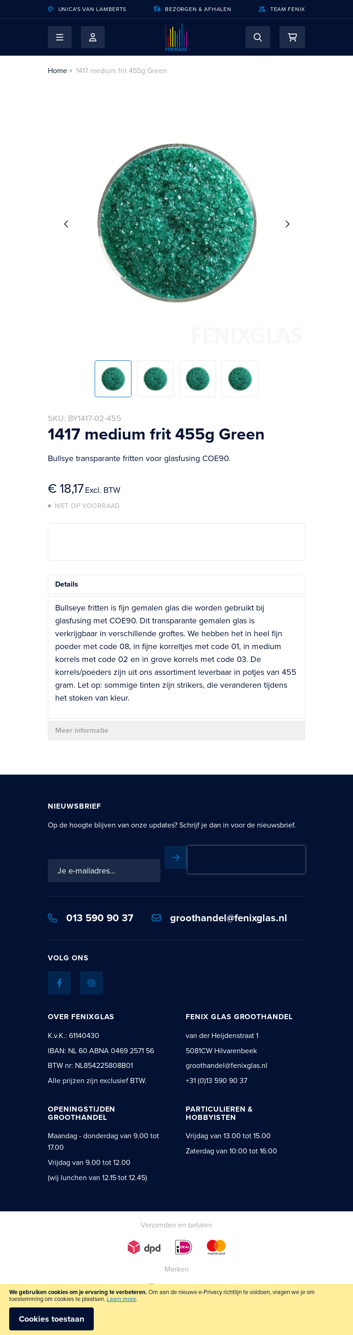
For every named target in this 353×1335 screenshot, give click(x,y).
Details (66, 584)
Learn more (121, 1299)
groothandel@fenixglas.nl (219, 917)
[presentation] (246, 859)
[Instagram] (91, 982)
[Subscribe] (176, 857)
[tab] (176, 584)
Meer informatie (81, 730)
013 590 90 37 (90, 917)
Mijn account (93, 37)
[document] (176, 1309)
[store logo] (176, 37)
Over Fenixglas (81, 1016)
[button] (60, 37)
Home (57, 70)
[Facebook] (59, 982)
